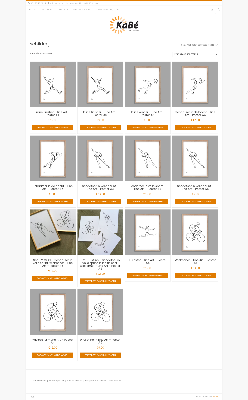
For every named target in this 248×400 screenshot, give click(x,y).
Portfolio (46, 9)
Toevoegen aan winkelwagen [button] (52, 127)
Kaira (215, 396)
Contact (63, 9)
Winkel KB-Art (81, 9)
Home (31, 9)
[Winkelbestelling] (195, 54)
